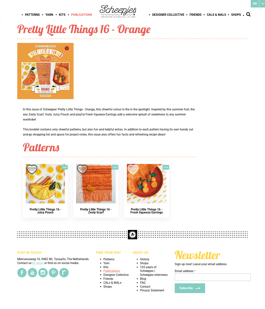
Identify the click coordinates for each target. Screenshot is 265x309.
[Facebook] (22, 272)
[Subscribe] (190, 288)
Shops (236, 14)
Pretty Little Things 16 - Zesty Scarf (96, 211)
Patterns (32, 14)
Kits (62, 14)
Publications (81, 14)
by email (38, 263)
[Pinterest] (53, 272)
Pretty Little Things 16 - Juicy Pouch (45, 211)
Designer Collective (168, 14)
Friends (196, 14)
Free (64, 167)
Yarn (49, 14)
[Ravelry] (64, 272)
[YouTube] (32, 272)
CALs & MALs (216, 14)
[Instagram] (43, 272)
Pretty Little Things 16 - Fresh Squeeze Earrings (146, 211)
